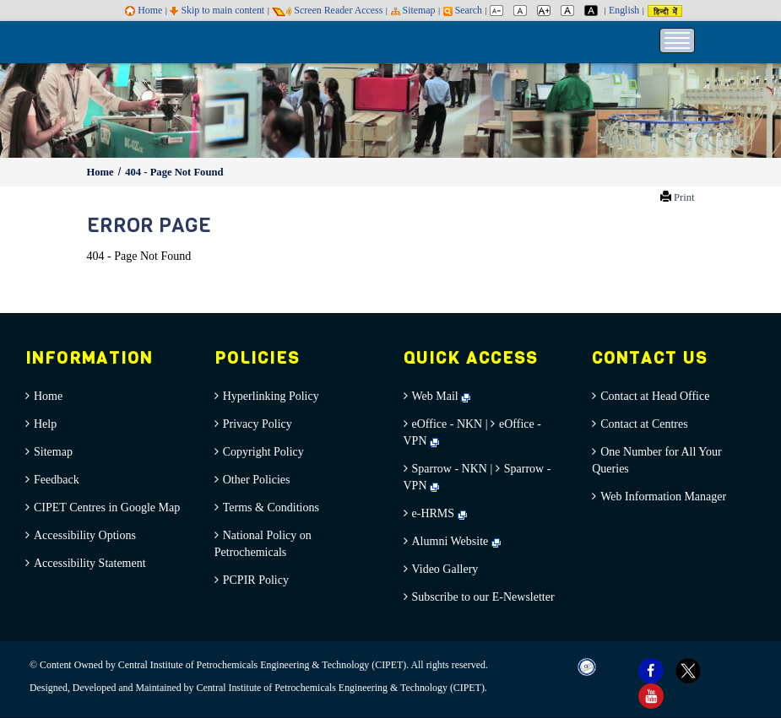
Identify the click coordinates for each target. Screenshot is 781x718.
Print (684, 197)
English (624, 10)
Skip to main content (217, 10)
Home (143, 10)
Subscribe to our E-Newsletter (483, 597)
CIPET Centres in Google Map (107, 507)
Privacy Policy (257, 424)
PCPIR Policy (256, 580)
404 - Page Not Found (174, 172)
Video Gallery (445, 569)
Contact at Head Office (654, 396)
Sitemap (413, 10)
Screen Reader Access (327, 10)
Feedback (56, 479)
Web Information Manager (663, 496)
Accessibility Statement (90, 563)
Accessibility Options (85, 535)
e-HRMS (439, 513)
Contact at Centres (643, 424)
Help (45, 424)
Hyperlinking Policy (271, 396)
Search (462, 10)
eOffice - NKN (447, 424)
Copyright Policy (263, 451)
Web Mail (441, 396)
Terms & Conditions (271, 507)
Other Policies (256, 479)
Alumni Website (456, 541)
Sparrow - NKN (449, 468)
